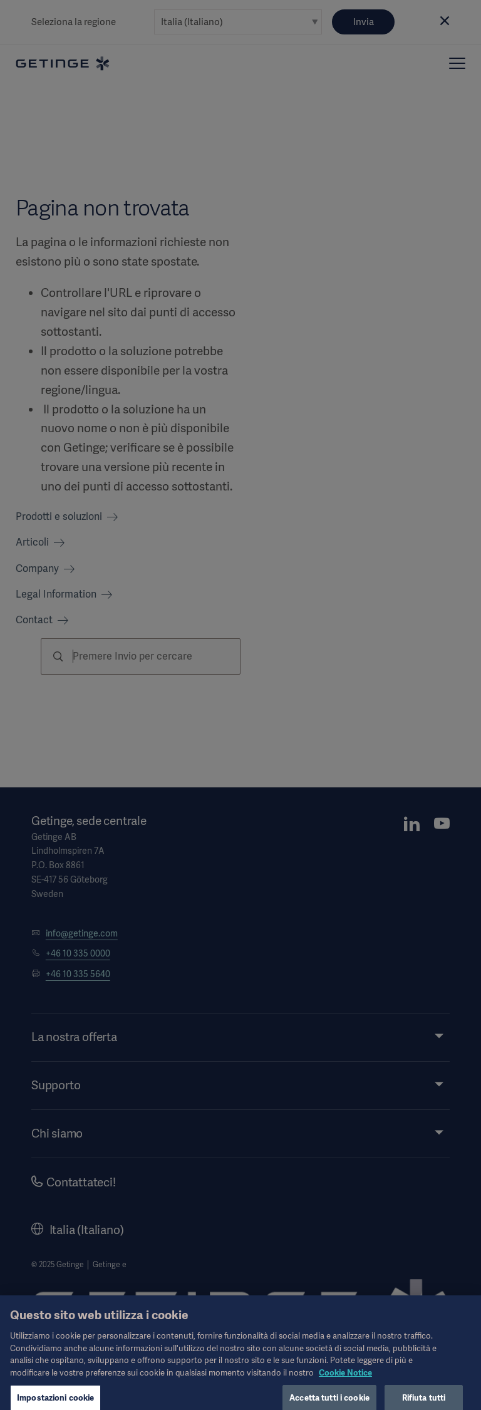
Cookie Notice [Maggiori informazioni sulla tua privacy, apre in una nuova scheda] (345, 1380)
